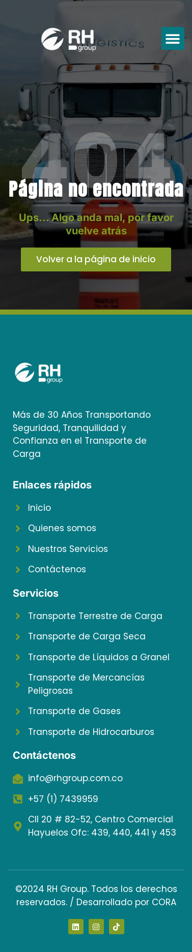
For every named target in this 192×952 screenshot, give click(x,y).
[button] (172, 38)
